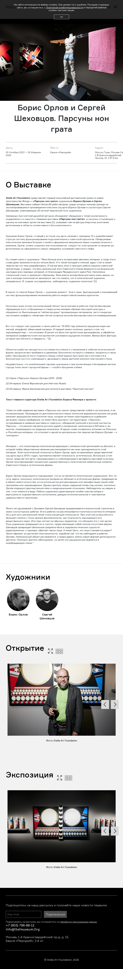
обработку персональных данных (78, 921)
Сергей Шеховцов (47, 616)
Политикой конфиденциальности (64, 7)
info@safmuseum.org (23, 929)
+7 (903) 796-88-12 (20, 925)
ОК (61, 17)
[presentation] (105, 704)
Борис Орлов (18, 614)
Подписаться (55, 914)
